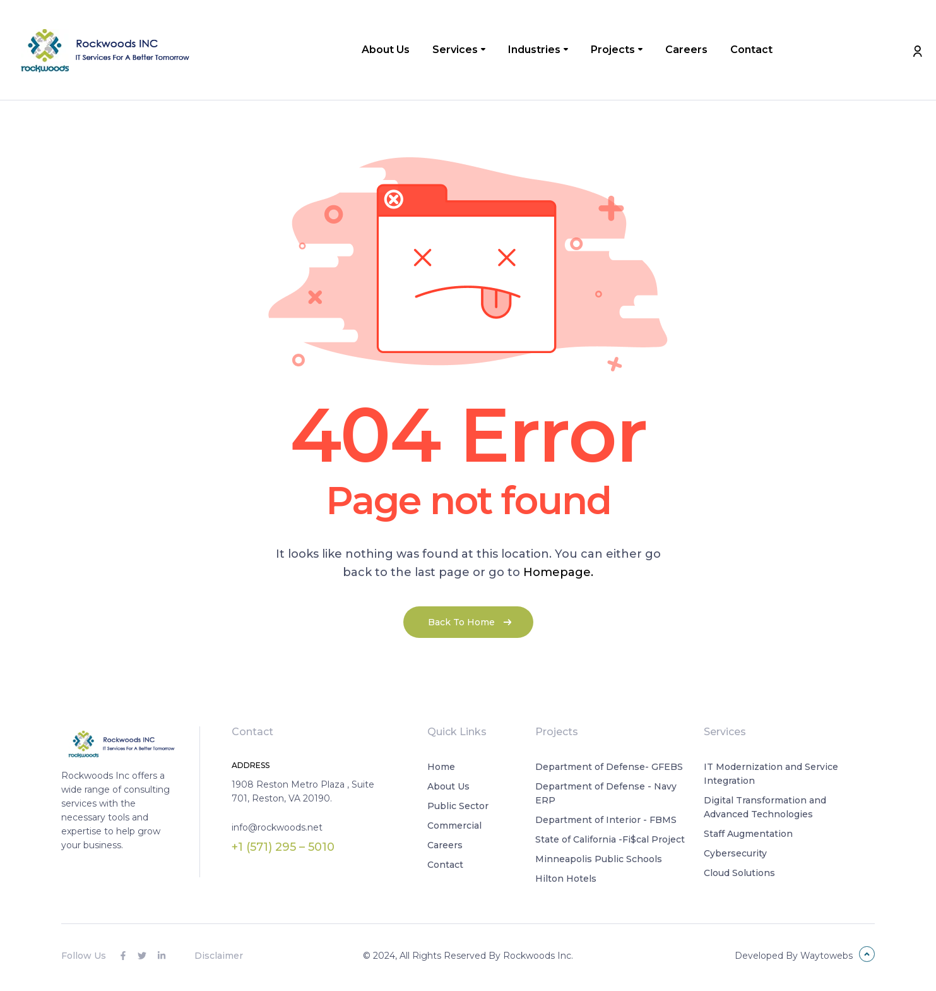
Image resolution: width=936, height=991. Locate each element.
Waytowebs (826, 955)
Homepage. (558, 572)
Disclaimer (218, 955)
